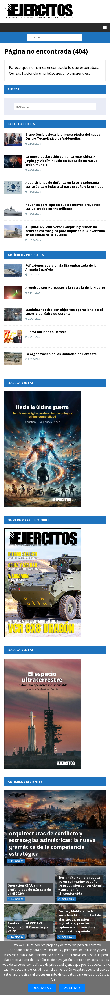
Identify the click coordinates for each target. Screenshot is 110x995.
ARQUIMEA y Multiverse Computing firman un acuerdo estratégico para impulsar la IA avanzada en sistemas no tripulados (65, 231)
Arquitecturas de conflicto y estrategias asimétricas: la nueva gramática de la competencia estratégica (52, 843)
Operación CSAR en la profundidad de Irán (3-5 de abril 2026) (29, 889)
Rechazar (42, 988)
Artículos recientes (25, 781)
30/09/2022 (34, 336)
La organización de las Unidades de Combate (61, 354)
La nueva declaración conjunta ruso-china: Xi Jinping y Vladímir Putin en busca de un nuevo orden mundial (61, 160)
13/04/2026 (17, 936)
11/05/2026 (17, 861)
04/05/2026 (17, 899)
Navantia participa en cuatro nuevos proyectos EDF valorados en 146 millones (63, 207)
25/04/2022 (34, 318)
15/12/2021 (34, 274)
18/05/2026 (34, 191)
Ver (54, 979)
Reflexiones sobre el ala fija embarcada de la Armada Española (61, 267)
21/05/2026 (34, 143)
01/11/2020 (34, 292)
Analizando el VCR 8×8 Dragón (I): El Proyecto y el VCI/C (29, 927)
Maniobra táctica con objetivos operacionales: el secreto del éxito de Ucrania (64, 312)
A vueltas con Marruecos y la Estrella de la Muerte (65, 287)
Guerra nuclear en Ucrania (46, 332)
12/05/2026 (34, 239)
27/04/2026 (67, 899)
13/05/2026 (34, 213)
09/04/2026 (67, 936)
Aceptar (72, 988)
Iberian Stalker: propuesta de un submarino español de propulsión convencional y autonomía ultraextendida (80, 885)
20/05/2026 (34, 169)
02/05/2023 (34, 359)
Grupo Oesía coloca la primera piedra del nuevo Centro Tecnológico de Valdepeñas (62, 136)
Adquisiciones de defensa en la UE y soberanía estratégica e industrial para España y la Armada (64, 185)
